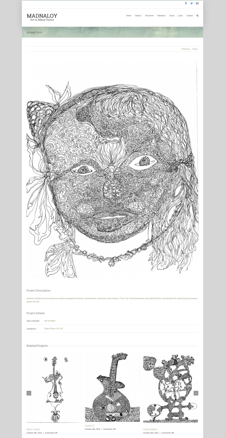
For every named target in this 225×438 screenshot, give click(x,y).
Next (195, 49)
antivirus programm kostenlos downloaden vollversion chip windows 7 (89, 298)
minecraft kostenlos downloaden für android (164, 298)
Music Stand (33, 429)
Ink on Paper (50, 320)
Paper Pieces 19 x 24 (53, 328)
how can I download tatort (132, 298)
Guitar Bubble (150, 429)
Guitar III (89, 425)
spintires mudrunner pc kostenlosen (42, 298)
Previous (186, 49)
